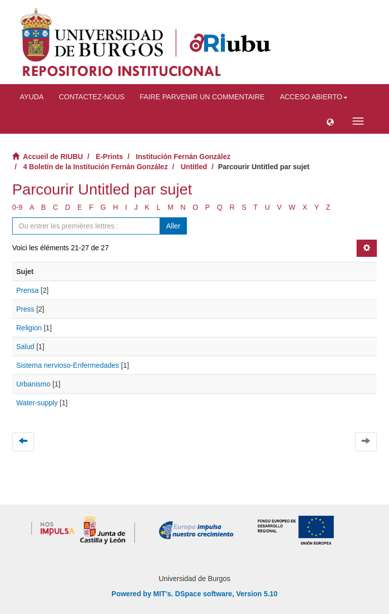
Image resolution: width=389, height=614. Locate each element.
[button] (330, 121)
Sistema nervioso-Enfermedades (67, 365)
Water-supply (37, 403)
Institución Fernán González (183, 156)
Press (25, 309)
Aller (173, 226)
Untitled (194, 167)
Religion (29, 328)
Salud (25, 346)
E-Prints (109, 156)
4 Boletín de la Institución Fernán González (95, 167)
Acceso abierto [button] (313, 97)
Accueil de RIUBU (53, 156)
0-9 (17, 207)
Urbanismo (33, 384)
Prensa (27, 290)
